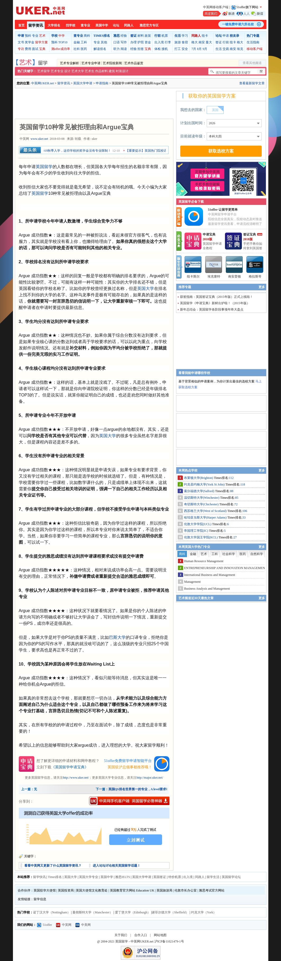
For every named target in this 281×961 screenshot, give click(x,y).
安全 (185, 49)
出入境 (159, 42)
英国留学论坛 (231, 877)
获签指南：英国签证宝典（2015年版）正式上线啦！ (216, 297)
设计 (67, 71)
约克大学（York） (203, 912)
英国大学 (145, 288)
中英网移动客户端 (215, 7)
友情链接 (24, 899)
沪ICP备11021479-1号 (169, 941)
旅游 (177, 42)
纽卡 (205, 36)
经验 (124, 36)
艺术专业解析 (69, 63)
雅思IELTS (122, 877)
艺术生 (89, 71)
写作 (124, 42)
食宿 (185, 42)
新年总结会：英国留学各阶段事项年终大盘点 (211, 309)
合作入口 (140, 935)
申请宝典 (209, 234)
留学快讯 (39, 877)
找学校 (70, 25)
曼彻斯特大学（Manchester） (92, 912)
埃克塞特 (214, 276)
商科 (87, 36)
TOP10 (62, 42)
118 (243, 484)
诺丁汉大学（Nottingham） (51, 912)
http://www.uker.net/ (76, 777)
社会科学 (228, 554)
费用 (28, 49)
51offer (44, 925)
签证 (218, 42)
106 (244, 511)
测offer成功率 (60, 49)
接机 (165, 49)
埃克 (240, 49)
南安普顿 (234, 276)
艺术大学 (77, 71)
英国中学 (101, 25)
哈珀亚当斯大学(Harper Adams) (206, 517)
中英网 (63, 925)
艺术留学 (43, 71)
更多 (262, 287)
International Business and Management (209, 575)
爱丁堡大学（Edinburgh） (132, 912)
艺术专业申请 (90, 63)
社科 (76, 49)
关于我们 (120, 935)
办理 (133, 42)
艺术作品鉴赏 (133, 63)
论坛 (116, 25)
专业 (35, 36)
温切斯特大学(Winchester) (202, 498)
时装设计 (122, 71)
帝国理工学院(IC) (196, 531)
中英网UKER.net (42, 83)
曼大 (209, 42)
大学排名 (54, 25)
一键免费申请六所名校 (238, 24)
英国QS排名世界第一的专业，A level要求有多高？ (143, 789)
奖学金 (29, 42)
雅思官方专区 (149, 25)
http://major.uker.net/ (149, 777)
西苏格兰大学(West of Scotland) (206, 511)
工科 (84, 42)
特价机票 (174, 877)
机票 (165, 36)
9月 (204, 49)
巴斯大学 (117, 637)
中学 (61, 36)
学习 (185, 36)
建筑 (112, 71)
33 (244, 517)
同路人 (128, 25)
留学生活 (213, 877)
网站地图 (160, 935)
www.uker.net (39, 139)
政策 (148, 36)
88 (231, 491)
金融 (76, 42)
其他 (104, 42)
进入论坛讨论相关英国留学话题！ (116, 865)
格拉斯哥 (255, 276)
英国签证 (159, 877)
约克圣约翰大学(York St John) (204, 484)
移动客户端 (254, 49)
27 (235, 537)
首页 (21, 25)
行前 (226, 42)
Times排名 (55, 877)
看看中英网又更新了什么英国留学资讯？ (52, 865)
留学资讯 (35, 25)
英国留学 (44, 166)
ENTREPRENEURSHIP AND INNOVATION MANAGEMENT (225, 568)
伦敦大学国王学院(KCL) (201, 537)
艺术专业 (57, 71)
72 (236, 504)
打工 (177, 49)
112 (231, 478)
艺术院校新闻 (112, 63)
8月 (199, 49)
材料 (140, 36)
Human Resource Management (204, 561)
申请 (226, 36)
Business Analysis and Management (207, 588)
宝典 (42, 49)
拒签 (140, 49)
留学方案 (41, 42)
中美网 (83, 925)
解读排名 (100, 49)
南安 (202, 42)
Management (192, 582)
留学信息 (40, 899)
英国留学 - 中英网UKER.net (134, 941)
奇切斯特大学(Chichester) (201, 504)
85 (236, 498)
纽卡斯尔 (193, 276)
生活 (218, 49)
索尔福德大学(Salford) (199, 491)
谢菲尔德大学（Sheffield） (170, 912)
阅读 (124, 49)
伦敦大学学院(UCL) (198, 524)
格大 (194, 42)
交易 (226, 49)
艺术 (42, 36)
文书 (21, 42)
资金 (148, 42)
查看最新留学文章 (252, 83)
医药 (84, 49)
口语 (116, 42)
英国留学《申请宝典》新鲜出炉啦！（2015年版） (215, 303)
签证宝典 (249, 234)
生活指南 (253, 42)
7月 (193, 49)
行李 (168, 42)
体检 (157, 49)
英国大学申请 (82, 83)
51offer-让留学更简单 (223, 209)
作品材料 (101, 71)
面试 (35, 49)
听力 (116, 49)
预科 (28, 36)
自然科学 (256, 554)
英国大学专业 (88, 877)
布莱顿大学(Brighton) (199, 478)
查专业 (85, 25)
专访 (21, 49)
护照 (140, 42)
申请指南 (102, 83)
